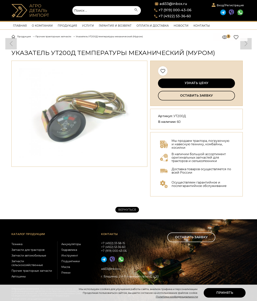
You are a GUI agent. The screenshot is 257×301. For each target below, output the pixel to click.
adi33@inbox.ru (111, 269)
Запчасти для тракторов (28, 250)
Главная (20, 25)
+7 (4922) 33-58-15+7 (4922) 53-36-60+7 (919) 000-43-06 (114, 247)
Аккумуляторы (71, 244)
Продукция (67, 25)
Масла (65, 267)
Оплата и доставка (152, 25)
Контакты (201, 25)
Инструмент (69, 255)
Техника (16, 244)
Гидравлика (69, 250)
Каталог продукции (28, 234)
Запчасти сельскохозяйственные (27, 263)
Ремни (65, 272)
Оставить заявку (196, 95)
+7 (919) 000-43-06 (175, 10)
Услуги (88, 25)
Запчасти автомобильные (28, 255)
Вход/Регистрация (230, 5)
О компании (42, 25)
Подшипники (70, 261)
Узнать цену (196, 83)
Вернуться (127, 209)
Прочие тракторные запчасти (31, 270)
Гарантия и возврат (115, 25)
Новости (181, 25)
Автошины (18, 276)
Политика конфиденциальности (177, 296)
